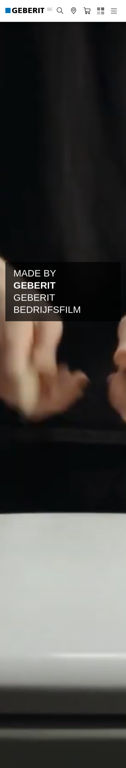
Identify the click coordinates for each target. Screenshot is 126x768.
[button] (60, 11)
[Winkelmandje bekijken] (87, 11)
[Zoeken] (60, 11)
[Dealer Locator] (73, 11)
